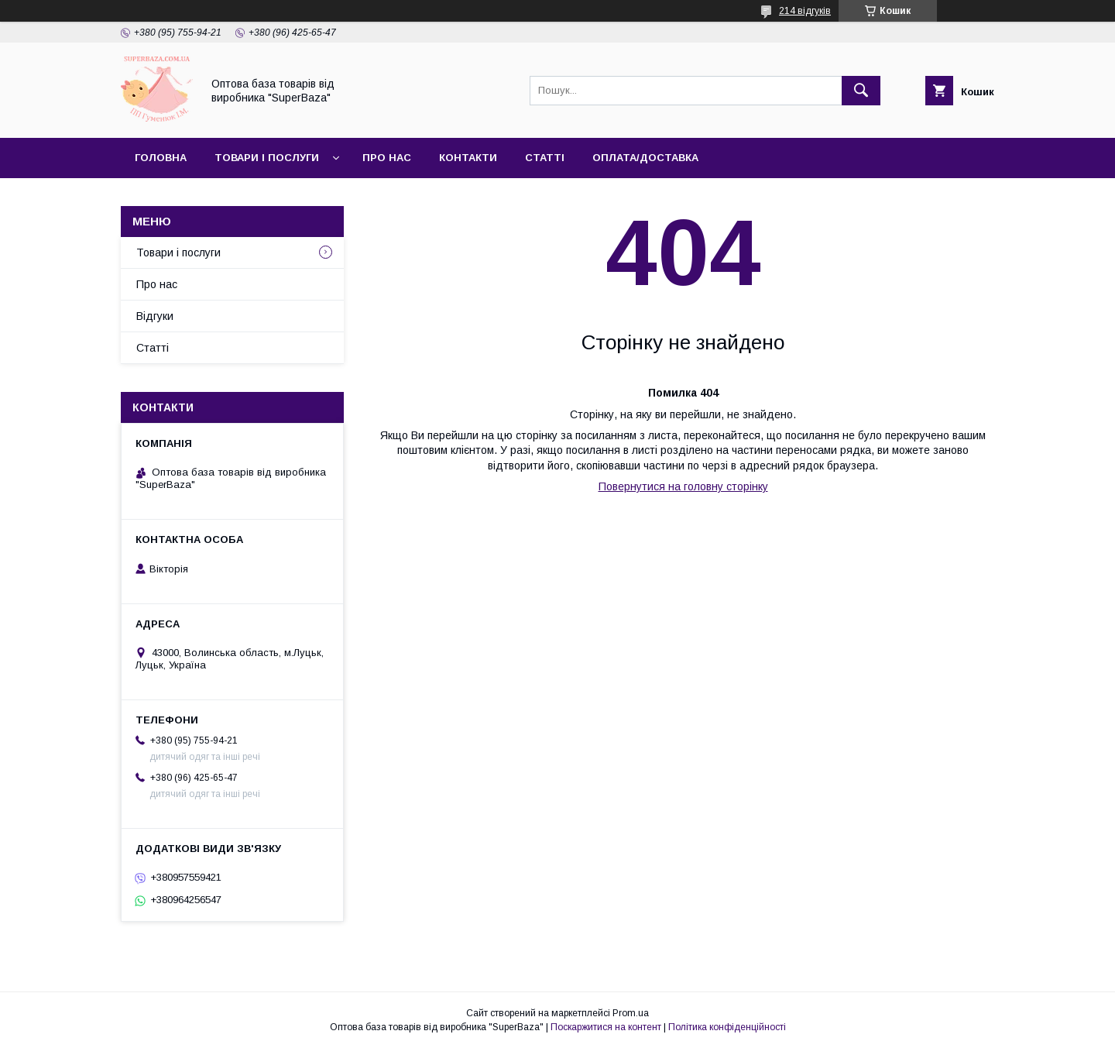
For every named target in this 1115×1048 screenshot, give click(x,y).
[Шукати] (861, 90)
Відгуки (154, 316)
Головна (161, 157)
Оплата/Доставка (645, 157)
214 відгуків (805, 10)
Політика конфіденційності (727, 1027)
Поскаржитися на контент (606, 1027)
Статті (544, 157)
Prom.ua (630, 1013)
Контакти (468, 157)
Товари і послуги (266, 157)
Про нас (386, 157)
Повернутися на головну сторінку (683, 486)
